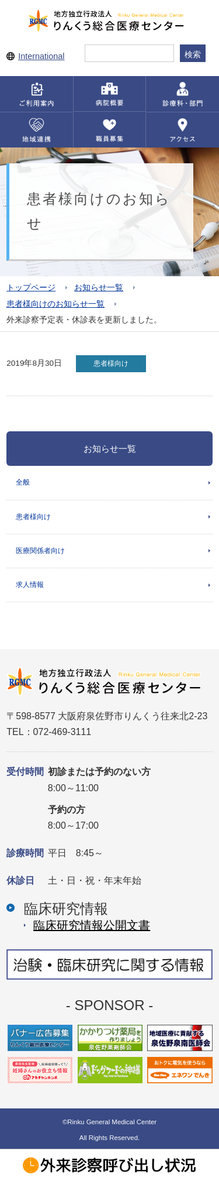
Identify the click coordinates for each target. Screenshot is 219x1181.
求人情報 (30, 585)
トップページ (30, 287)
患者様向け (33, 517)
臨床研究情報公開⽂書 (91, 925)
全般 (23, 482)
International (41, 56)
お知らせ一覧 (98, 287)
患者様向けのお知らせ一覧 (55, 304)
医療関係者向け (40, 551)
